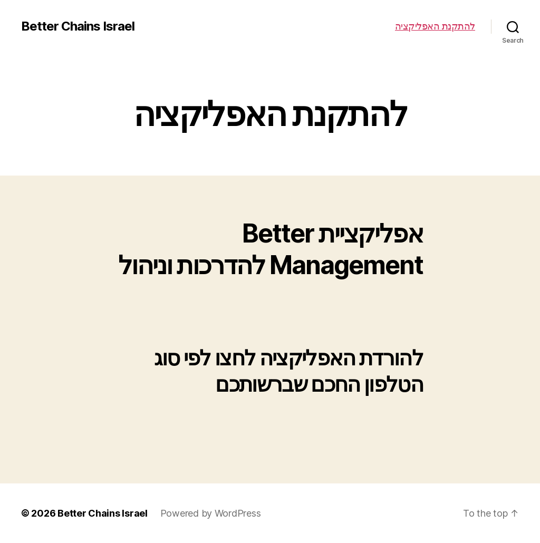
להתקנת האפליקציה (435, 26)
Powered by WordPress (210, 513)
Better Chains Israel (77, 26)
